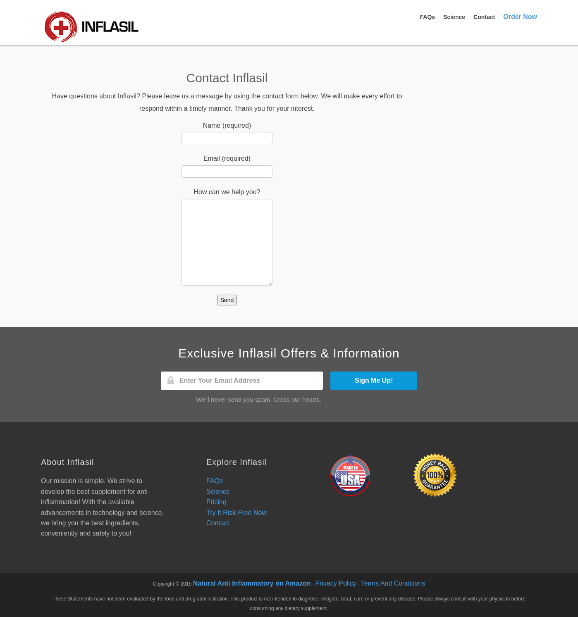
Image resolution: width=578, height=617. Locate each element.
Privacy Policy (335, 583)
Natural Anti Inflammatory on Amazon (252, 583)
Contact (484, 17)
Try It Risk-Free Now (236, 512)
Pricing (216, 501)
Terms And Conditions (393, 583)
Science (454, 17)
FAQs (427, 17)
